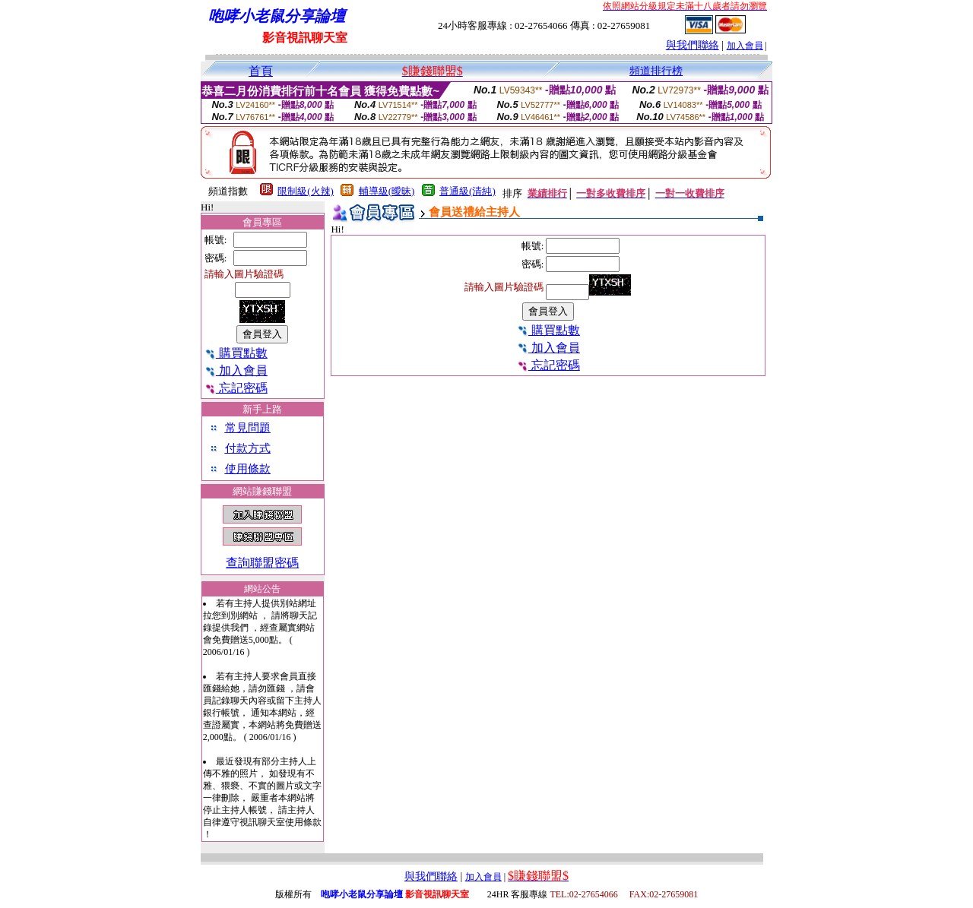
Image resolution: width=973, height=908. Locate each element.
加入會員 (745, 45)
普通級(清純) (467, 191)
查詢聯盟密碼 (262, 562)
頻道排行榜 (656, 71)
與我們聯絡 (692, 45)
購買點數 (236, 352)
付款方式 (248, 448)
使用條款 (248, 469)
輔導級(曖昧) (387, 191)
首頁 (261, 71)
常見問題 (248, 428)
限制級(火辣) (305, 191)
